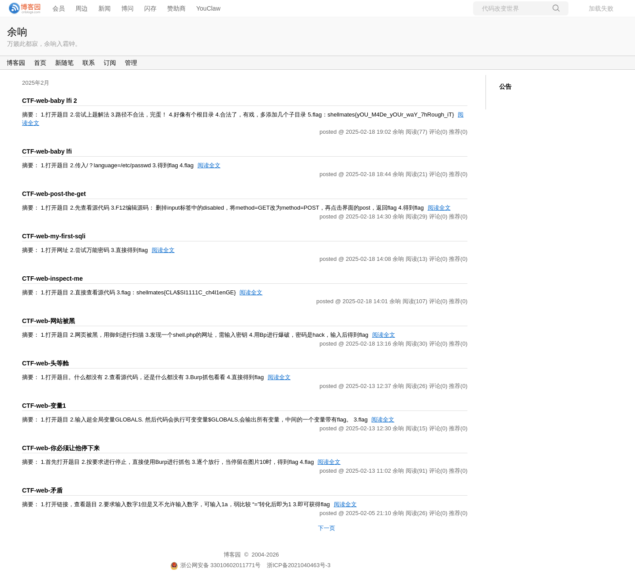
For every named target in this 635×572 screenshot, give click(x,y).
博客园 (16, 62)
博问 (127, 8)
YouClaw (208, 8)
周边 (81, 8)
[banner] (22, 8)
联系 (88, 62)
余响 (17, 32)
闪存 (150, 8)
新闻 (104, 8)
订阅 (110, 62)
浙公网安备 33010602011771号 (215, 565)
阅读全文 (209, 165)
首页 (40, 62)
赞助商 (176, 8)
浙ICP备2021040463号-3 (299, 565)
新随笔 (64, 62)
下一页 (326, 528)
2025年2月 (35, 82)
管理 (131, 62)
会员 (58, 8)
